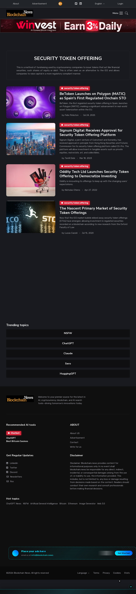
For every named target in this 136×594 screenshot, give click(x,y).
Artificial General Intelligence (44, 503)
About (16, 3)
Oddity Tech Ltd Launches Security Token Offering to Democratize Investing (94, 174)
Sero (68, 363)
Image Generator (87, 503)
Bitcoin (62, 503)
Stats (127, 573)
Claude (67, 353)
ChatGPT (68, 343)
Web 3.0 (101, 503)
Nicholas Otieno (72, 190)
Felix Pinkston (71, 115)
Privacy (106, 573)
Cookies (117, 573)
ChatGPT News (13, 503)
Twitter (11, 467)
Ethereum (73, 503)
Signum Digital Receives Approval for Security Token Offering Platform (90, 132)
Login (120, 3)
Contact (74, 442)
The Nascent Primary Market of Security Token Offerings (93, 210)
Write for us (75, 447)
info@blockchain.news (42, 555)
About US (75, 433)
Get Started (124, 553)
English (99, 3)
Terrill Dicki (70, 158)
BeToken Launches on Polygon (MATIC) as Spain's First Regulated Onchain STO (92, 96)
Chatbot (14, 433)
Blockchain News (22, 573)
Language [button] (82, 573)
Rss (10, 481)
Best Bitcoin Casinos (17, 441)
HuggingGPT (68, 373)
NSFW (68, 333)
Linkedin (12, 463)
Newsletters (14, 476)
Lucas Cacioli (71, 233)
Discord (11, 472)
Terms (96, 573)
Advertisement (39, 3)
